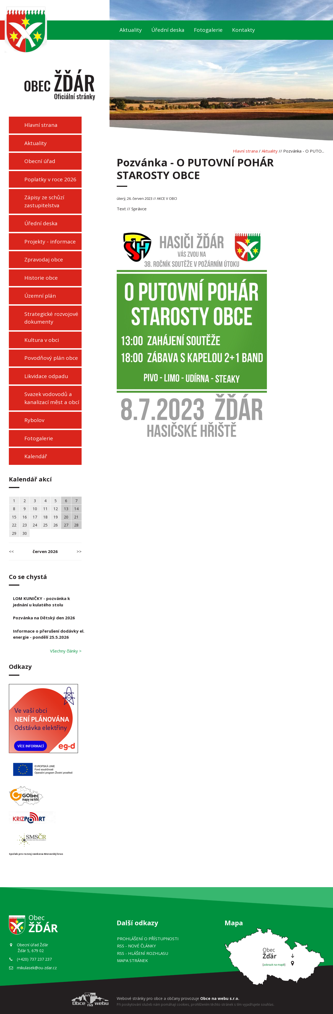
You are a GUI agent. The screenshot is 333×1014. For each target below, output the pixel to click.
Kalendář (35, 456)
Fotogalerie (208, 29)
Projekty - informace (50, 241)
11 (45, 508)
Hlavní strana (41, 125)
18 (45, 517)
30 (24, 533)
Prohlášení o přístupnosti (148, 938)
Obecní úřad (39, 161)
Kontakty (243, 29)
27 (66, 525)
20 (66, 517)
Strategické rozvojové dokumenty (51, 318)
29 (14, 533)
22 (14, 525)
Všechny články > (66, 651)
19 (55, 517)
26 (55, 525)
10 (35, 508)
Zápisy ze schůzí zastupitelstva (44, 201)
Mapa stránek (132, 960)
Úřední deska (167, 29)
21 (76, 517)
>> (79, 551)
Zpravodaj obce (43, 259)
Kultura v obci (41, 340)
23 (24, 525)
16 (24, 517)
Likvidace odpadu (46, 376)
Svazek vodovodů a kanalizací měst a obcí (51, 398)
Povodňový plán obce (51, 357)
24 (35, 525)
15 (14, 517)
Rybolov (34, 420)
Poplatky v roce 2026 (50, 179)
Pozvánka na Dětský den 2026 (44, 617)
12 (55, 508)
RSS (136, 946)
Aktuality (130, 29)
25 (45, 525)
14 (76, 508)
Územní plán (40, 295)
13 (66, 508)
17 (35, 517)
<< (11, 551)
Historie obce (41, 277)
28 (76, 525)
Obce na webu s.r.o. (219, 998)
